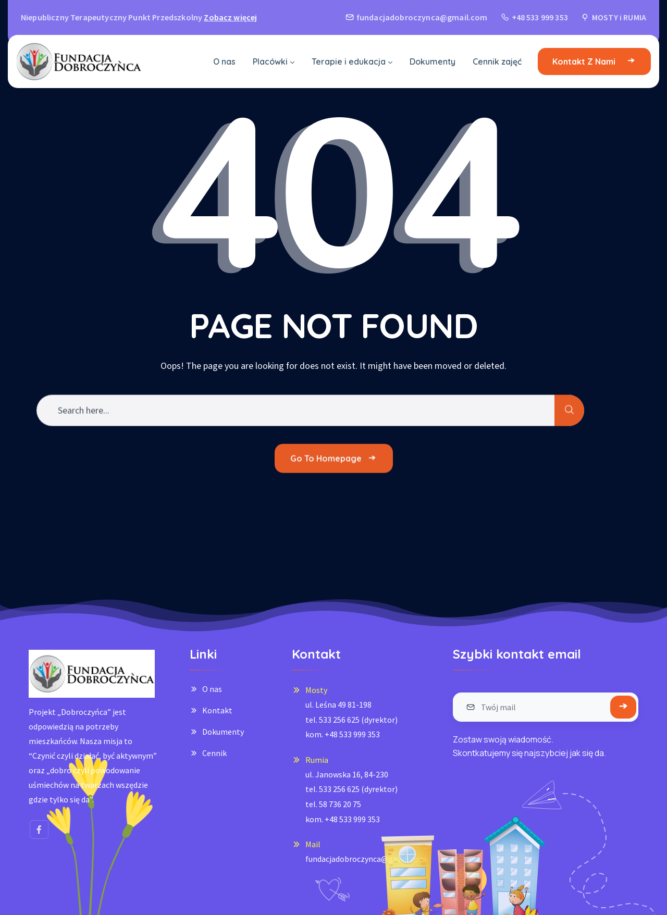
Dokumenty (223, 731)
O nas (212, 689)
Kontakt (217, 710)
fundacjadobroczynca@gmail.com (365, 859)
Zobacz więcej (230, 17)
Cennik (214, 753)
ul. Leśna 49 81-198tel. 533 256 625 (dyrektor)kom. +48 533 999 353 (351, 719)
